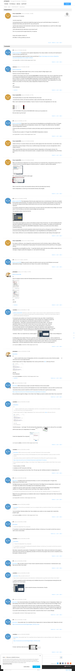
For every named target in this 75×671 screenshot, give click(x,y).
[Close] (40, 655)
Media (18, 4)
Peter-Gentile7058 (17, 13)
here (45, 361)
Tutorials (12, 4)
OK (36, 666)
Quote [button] (57, 42)
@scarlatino (15, 354)
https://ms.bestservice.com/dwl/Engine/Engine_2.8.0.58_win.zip (26, 624)
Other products (15, 6)
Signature (15, 90)
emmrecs (15, 66)
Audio (9, 6)
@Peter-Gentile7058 (17, 52)
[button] (61, 42)
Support (23, 4)
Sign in (67, 4)
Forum (6, 4)
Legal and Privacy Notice (7, 663)
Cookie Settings (26, 666)
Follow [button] (49, 42)
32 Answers (67, 15)
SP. (13, 50)
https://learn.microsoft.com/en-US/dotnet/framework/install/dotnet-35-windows (29, 391)
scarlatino (15, 309)
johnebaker (15, 271)
